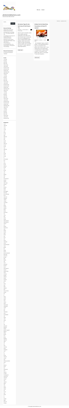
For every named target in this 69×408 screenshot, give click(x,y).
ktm (4, 293)
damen (5, 205)
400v (4, 152)
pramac (5, 334)
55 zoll (24, 29)
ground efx (5, 255)
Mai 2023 (5, 111)
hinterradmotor (6, 268)
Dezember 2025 (6, 67)
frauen (5, 240)
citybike (5, 199)
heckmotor (5, 264)
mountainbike (6, 314)
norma (5, 320)
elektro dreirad (6, 220)
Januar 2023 (6, 116)
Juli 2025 (5, 74)
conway (5, 201)
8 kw (4, 173)
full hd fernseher (6, 244)
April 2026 (5, 62)
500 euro (5, 166)
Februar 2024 (6, 98)
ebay (4, 216)
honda (5, 272)
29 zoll (5, 146)
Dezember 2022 (6, 118)
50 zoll (5, 164)
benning (5, 187)
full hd (5, 243)
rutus (4, 345)
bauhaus (5, 184)
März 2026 (5, 63)
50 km (5, 163)
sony (4, 359)
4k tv (4, 160)
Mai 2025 (5, 77)
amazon (5, 180)
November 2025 (6, 69)
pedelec (5, 328)
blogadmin (19, 29)
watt (4, 384)
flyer (4, 236)
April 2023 (5, 112)
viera (4, 380)
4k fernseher (6, 159)
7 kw (4, 171)
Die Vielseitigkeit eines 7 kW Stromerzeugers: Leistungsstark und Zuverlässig (9, 45)
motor (5, 313)
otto (4, 324)
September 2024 (6, 88)
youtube (5, 398)
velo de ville (6, 376)
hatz (4, 261)
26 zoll (5, 145)
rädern (5, 341)
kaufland (5, 279)
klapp (4, 286)
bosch (5, 195)
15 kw (5, 128)
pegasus (5, 331)
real (4, 342)
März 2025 (5, 80)
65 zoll (5, 170)
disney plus (5, 212)
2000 (4, 135)
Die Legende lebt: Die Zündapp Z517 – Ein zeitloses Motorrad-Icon (9, 33)
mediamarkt (6, 306)
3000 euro (5, 149)
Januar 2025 (6, 83)
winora (5, 391)
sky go (5, 355)
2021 (4, 139)
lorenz (5, 296)
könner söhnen (6, 290)
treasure (5, 372)
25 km (5, 142)
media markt (6, 304)
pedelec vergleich (7, 330)
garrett (5, 247)
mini (4, 310)
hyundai (5, 275)
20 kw (5, 132)
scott (4, 351)
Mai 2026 (5, 60)
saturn (5, 348)
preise (5, 337)
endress (5, 223)
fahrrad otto (6, 227)
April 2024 (5, 95)
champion (5, 198)
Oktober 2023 (6, 104)
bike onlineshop (6, 194)
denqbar (5, 206)
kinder (5, 283)
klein (4, 289)
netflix (5, 317)
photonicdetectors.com (11, 15)
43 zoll (5, 153)
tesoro (5, 366)
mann (4, 300)
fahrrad (5, 226)
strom (5, 362)
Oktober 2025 (6, 70)
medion (5, 307)
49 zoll (5, 156)
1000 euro (5, 125)
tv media (5, 373)
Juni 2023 (5, 109)
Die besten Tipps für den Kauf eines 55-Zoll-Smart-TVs (24, 26)
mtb (4, 316)
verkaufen (5, 377)
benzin (5, 188)
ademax (5, 174)
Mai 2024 (5, 94)
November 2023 (6, 102)
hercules (5, 265)
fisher (5, 233)
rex (4, 344)
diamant (5, 208)
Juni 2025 (5, 76)
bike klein (5, 192)
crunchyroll (5, 202)
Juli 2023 (5, 108)
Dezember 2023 (6, 101)
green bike (5, 254)
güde (4, 258)
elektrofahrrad (6, 222)
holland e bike (6, 271)
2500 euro (5, 143)
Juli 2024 (5, 91)
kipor (4, 285)
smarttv (26, 29)
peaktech (5, 327)
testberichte (6, 369)
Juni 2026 (5, 59)
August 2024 (6, 90)
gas (4, 248)
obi (4, 321)
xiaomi (5, 394)
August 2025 (6, 73)
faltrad (5, 230)
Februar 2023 (6, 115)
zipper (5, 400)
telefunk (5, 365)
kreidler (5, 292)
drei (4, 213)
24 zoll (5, 140)
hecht (4, 262)
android (5, 181)
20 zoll (5, 133)
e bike (5, 215)
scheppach (5, 349)
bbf (4, 185)
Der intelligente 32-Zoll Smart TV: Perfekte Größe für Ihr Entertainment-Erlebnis (9, 37)
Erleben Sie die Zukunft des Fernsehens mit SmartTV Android (41, 26)
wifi (4, 390)
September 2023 (6, 105)
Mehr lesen (20, 50)
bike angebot (6, 191)
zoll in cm (5, 401)
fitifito (5, 234)
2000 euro (5, 136)
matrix (5, 303)
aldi (4, 177)
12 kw (5, 126)
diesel (5, 209)
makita (5, 297)
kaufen (5, 278)
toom (4, 370)
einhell (5, 219)
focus (5, 237)
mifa (4, 309)
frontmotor (5, 241)
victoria (5, 379)
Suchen (5, 21)
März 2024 (5, 97)
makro (5, 299)
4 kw (4, 150)
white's (5, 387)
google (5, 250)
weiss (5, 386)
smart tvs (5, 356)
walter (5, 383)
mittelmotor (6, 311)
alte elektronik (6, 178)
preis (4, 335)
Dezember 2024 (6, 84)
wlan (4, 393)
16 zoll (5, 129)
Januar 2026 (6, 66)
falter (4, 229)
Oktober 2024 (6, 87)
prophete (5, 338)
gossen (5, 251)
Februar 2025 (6, 81)
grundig (5, 257)
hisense (5, 269)
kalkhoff (5, 276)
